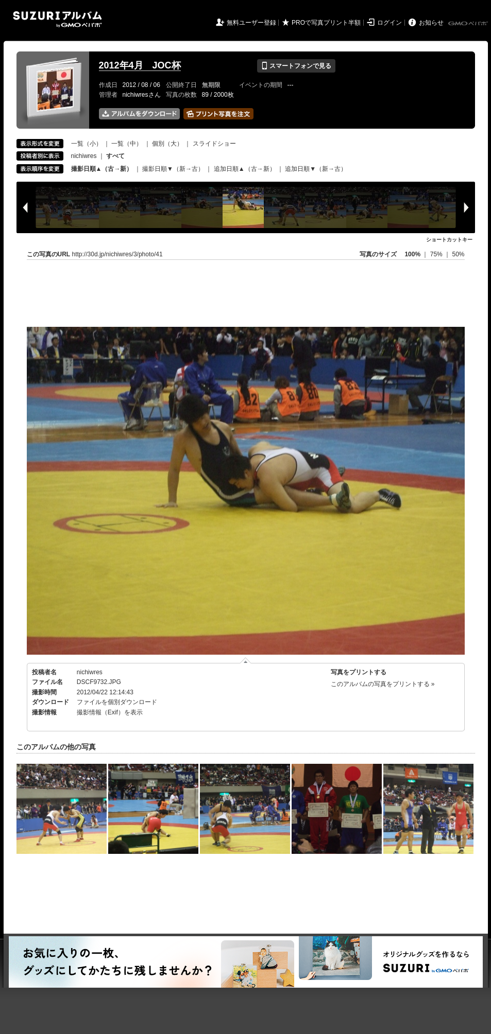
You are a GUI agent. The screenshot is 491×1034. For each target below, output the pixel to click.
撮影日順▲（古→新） (102, 168)
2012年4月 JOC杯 (140, 65)
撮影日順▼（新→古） (173, 168)
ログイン (389, 22)
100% (412, 254)
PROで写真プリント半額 (326, 22)
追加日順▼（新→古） (316, 168)
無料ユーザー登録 (251, 22)
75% (437, 254)
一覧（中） (126, 143)
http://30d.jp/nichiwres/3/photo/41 (117, 254)
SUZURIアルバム (57, 19)
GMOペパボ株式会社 (468, 24)
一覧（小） (86, 143)
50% (458, 254)
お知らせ (431, 22)
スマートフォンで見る (296, 66)
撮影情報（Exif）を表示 (110, 712)
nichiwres (84, 156)
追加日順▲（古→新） (245, 168)
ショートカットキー (449, 239)
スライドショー (214, 143)
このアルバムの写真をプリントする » (383, 684)
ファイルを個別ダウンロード (117, 702)
